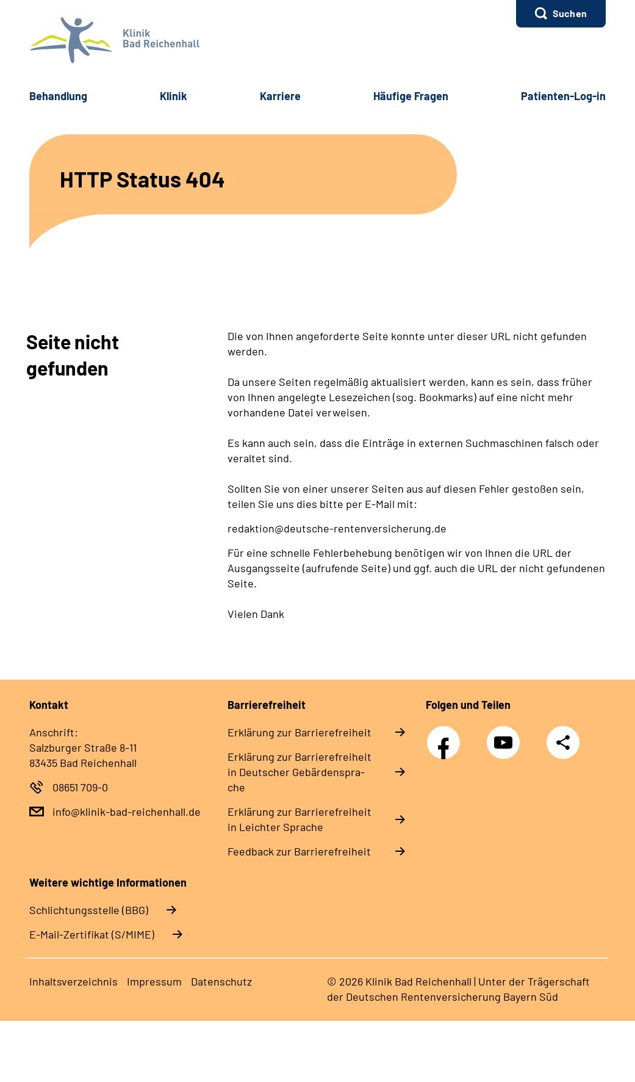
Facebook (446, 736)
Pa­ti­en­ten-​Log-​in (563, 96)
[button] (561, 13)
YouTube (505, 736)
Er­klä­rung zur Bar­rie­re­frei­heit (299, 732)
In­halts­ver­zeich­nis (73, 981)
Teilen (563, 742)
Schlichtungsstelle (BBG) (88, 910)
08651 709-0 (80, 787)
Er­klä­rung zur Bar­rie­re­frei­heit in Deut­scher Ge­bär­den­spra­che (299, 772)
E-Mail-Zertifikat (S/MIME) (91, 934)
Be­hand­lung (58, 96)
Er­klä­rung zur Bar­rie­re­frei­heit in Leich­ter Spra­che (299, 819)
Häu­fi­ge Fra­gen (410, 96)
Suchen (570, 13)
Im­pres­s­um (154, 981)
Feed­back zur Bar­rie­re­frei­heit (299, 851)
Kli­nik (173, 96)
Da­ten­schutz (221, 981)
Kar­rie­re (280, 96)
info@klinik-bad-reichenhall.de (126, 811)
